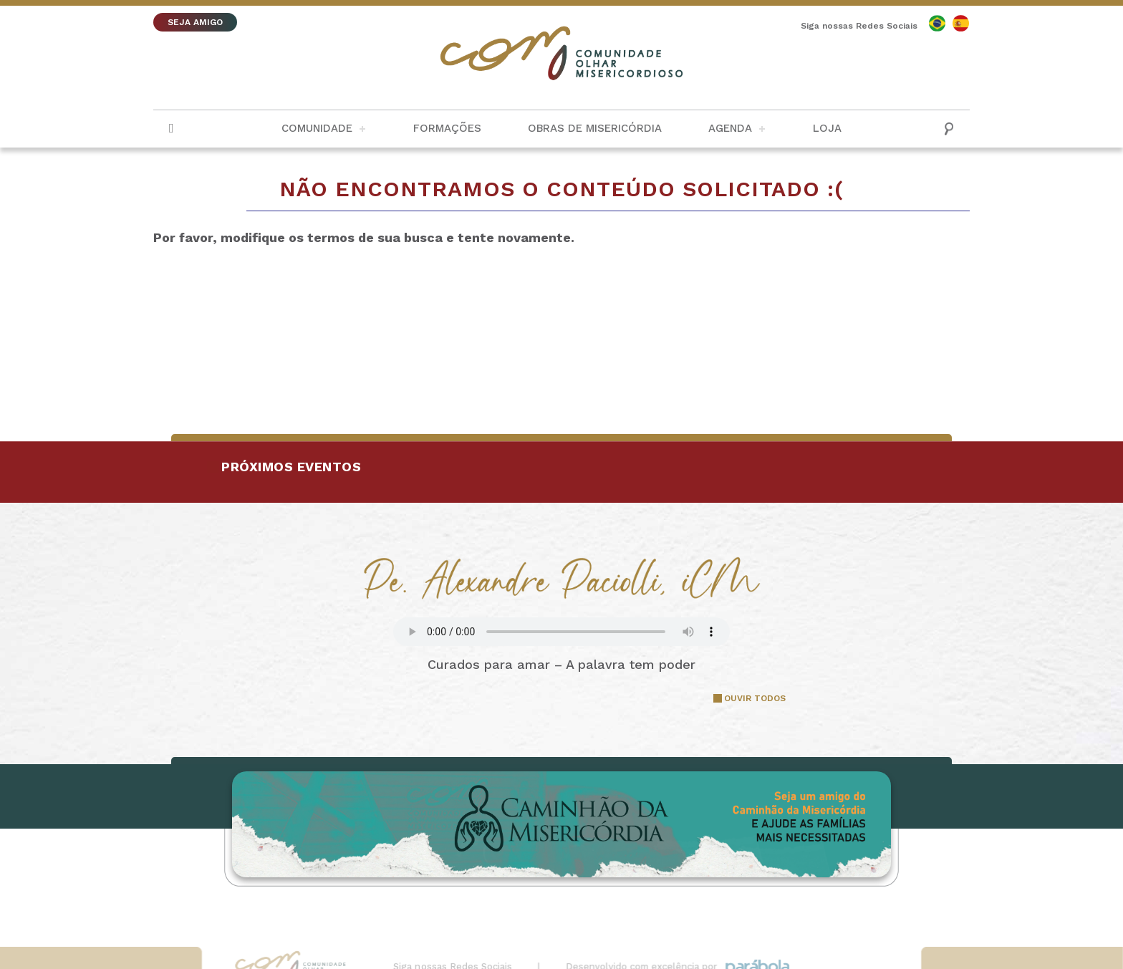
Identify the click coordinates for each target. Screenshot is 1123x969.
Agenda (730, 128)
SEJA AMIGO (195, 22)
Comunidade (316, 128)
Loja (827, 128)
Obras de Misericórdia (595, 128)
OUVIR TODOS (755, 698)
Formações (447, 128)
